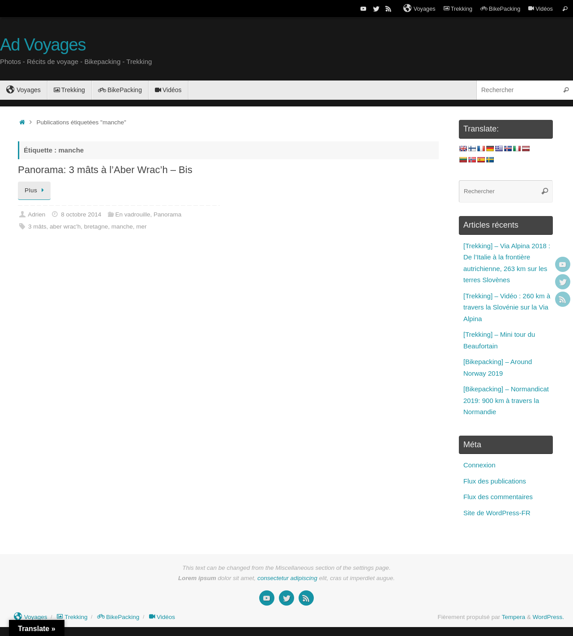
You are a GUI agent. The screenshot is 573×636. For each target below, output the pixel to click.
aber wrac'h (65, 226)
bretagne (96, 226)
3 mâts (37, 226)
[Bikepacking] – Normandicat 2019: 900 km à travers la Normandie (506, 400)
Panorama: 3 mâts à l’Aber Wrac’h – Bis (105, 169)
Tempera (514, 617)
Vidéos (540, 8)
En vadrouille (132, 214)
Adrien (36, 214)
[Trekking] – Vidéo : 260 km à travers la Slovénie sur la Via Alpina (506, 307)
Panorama (167, 214)
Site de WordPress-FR (496, 513)
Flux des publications (494, 481)
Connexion (479, 465)
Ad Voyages (43, 45)
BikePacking (500, 8)
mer (141, 226)
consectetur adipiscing (287, 578)
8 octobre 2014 (81, 214)
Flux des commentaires (498, 496)
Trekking (458, 8)
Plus (36, 190)
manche (122, 226)
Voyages (419, 8)
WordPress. (548, 617)
